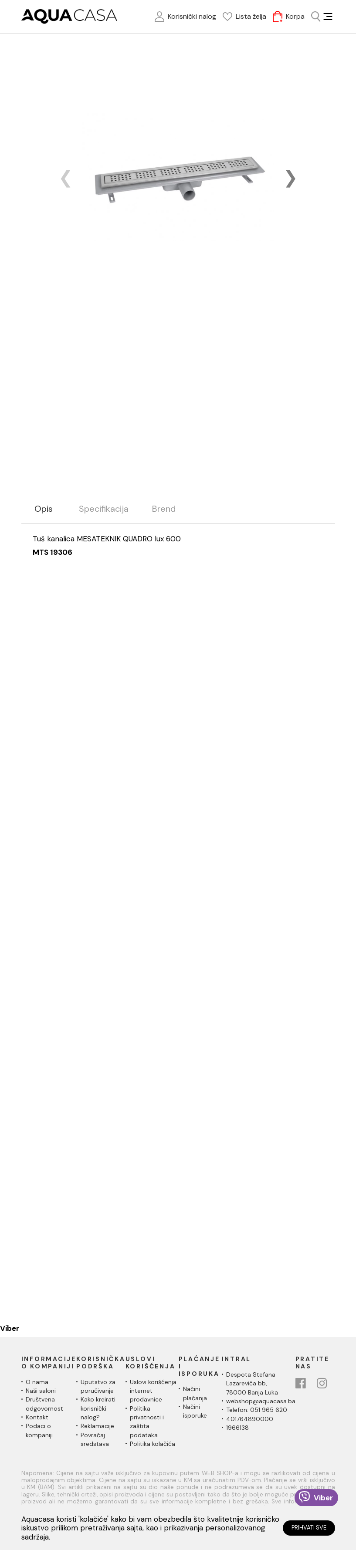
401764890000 (249, 1419)
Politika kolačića (152, 1444)
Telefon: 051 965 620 (256, 1410)
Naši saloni (41, 1391)
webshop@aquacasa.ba (260, 1401)
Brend (164, 508)
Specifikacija (104, 508)
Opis (43, 508)
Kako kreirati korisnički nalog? (98, 1408)
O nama (37, 1382)
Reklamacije (97, 1426)
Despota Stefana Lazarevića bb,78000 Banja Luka (252, 1383)
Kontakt (37, 1417)
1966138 (237, 1428)
